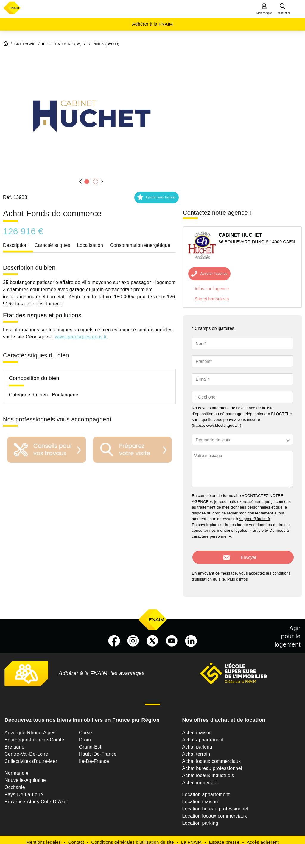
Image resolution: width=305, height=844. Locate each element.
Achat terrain (196, 749)
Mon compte (264, 13)
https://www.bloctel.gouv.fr (216, 425)
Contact (76, 837)
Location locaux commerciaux (214, 811)
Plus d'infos (237, 574)
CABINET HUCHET (240, 235)
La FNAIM (191, 837)
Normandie (16, 768)
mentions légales (232, 530)
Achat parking (197, 742)
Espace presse (224, 837)
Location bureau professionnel (215, 804)
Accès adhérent (263, 837)
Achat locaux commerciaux (211, 756)
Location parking (200, 818)
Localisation (90, 245)
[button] (91, 114)
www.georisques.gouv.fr (80, 336)
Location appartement (206, 789)
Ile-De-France (94, 756)
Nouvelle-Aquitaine (25, 775)
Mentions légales (43, 837)
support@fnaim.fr (254, 519)
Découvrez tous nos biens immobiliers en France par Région (82, 715)
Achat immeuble (199, 777)
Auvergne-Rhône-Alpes (29, 727)
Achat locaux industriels (208, 770)
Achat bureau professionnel (212, 763)
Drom (85, 735)
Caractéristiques (52, 245)
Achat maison (197, 727)
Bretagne (14, 742)
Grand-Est (90, 742)
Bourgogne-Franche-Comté (34, 735)
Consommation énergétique (140, 245)
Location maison (200, 796)
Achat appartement (202, 735)
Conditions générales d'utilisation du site (132, 837)
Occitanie (14, 782)
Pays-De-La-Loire (23, 789)
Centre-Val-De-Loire (26, 749)
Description (15, 245)
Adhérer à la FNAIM (152, 23)
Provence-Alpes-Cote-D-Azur (36, 796)
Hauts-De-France (97, 749)
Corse (85, 727)
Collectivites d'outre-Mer (30, 756)
